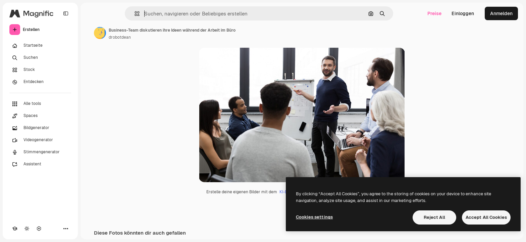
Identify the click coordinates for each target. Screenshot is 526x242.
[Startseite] (40, 45)
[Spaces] (40, 116)
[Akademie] (14, 228)
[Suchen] (40, 57)
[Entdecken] (40, 82)
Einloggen (463, 13)
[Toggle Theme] (26, 228)
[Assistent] (40, 164)
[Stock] (40, 70)
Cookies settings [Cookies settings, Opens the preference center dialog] (314, 217)
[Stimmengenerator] (40, 152)
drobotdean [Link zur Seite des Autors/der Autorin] (120, 37)
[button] (134, 13)
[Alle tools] (40, 103)
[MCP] (39, 228)
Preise (434, 13)
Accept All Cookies (486, 217)
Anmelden (501, 13)
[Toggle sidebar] (65, 13)
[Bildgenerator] (40, 128)
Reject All (434, 217)
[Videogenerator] (40, 140)
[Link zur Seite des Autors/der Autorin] (100, 33)
